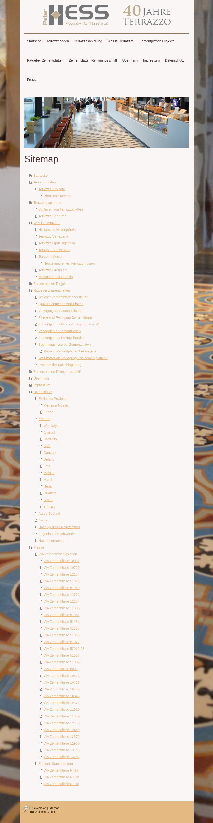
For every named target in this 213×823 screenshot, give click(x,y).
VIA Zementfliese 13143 (62, 750)
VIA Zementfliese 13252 (62, 757)
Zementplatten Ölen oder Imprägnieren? (68, 324)
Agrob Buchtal (49, 513)
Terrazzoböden (44, 182)
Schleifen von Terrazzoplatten (60, 209)
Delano (49, 459)
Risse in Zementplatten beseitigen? (70, 351)
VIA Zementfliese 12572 (62, 737)
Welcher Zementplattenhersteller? (63, 297)
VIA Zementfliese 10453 (62, 689)
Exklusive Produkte (52, 399)
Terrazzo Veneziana (53, 236)
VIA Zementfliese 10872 (62, 703)
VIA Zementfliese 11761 (62, 595)
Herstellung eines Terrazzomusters (69, 263)
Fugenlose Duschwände (56, 534)
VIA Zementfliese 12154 (62, 574)
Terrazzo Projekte (51, 189)
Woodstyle (51, 426)
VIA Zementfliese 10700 (62, 568)
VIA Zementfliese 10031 (62, 561)
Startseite (40, 175)
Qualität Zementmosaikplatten (60, 304)
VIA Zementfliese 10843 (62, 696)
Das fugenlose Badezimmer (59, 527)
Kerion (48, 412)
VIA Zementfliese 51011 (62, 581)
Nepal (48, 486)
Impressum (41, 385)
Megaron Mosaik (56, 405)
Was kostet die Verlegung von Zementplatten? (73, 358)
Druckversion (35, 808)
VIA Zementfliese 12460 (62, 730)
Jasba (42, 520)
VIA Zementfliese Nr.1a (61, 770)
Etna (47, 466)
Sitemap (54, 808)
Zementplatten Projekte (50, 284)
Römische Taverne (58, 196)
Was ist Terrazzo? (46, 223)
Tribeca (49, 507)
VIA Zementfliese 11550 (62, 716)
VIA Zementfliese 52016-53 (64, 649)
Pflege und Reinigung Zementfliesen (65, 317)
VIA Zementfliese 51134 (62, 622)
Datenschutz (42, 392)
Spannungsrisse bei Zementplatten (64, 344)
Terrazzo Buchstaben (54, 250)
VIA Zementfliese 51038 (62, 628)
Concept (50, 453)
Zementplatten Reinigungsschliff (57, 371)
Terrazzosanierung (47, 202)
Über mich (41, 378)
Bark (47, 446)
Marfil (48, 480)
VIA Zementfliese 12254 (62, 601)
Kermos (44, 419)
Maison (49, 473)
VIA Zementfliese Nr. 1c (61, 784)
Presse (38, 547)
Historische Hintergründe (57, 230)
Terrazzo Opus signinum (56, 243)
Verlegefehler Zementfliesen (59, 331)
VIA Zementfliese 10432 (62, 682)
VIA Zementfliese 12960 (62, 743)
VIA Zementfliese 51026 (62, 655)
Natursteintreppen (51, 540)
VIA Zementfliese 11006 (62, 608)
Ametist (49, 432)
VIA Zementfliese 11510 (62, 709)
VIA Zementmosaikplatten (57, 554)
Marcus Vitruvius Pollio (55, 277)
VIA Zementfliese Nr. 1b (61, 777)
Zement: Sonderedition (55, 764)
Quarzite (50, 493)
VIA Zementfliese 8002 (61, 669)
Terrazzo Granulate (52, 270)
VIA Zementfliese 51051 (62, 615)
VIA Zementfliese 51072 (62, 642)
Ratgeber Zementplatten (51, 290)
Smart (48, 500)
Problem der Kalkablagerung (59, 365)
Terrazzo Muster (50, 257)
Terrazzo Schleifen (52, 216)
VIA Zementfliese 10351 (62, 676)
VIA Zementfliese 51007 (62, 662)
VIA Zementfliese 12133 (62, 723)
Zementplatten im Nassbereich (61, 338)
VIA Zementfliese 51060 (62, 588)
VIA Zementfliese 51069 (62, 635)
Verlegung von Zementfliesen (60, 311)
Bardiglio (50, 439)
